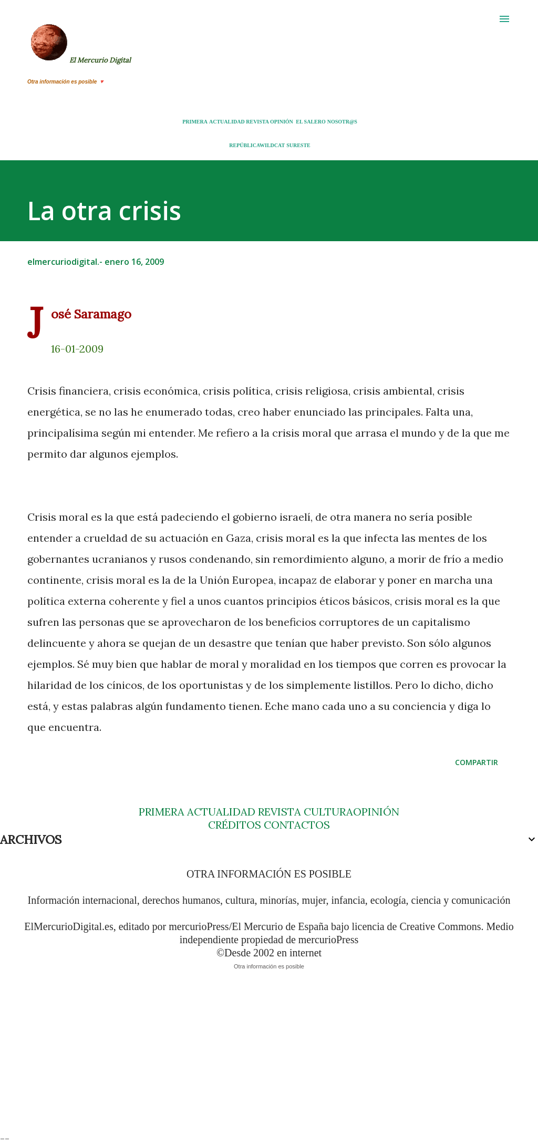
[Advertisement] (269, 1058)
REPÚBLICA (244, 145)
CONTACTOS (295, 824)
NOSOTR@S (342, 122)
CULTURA (328, 811)
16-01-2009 (77, 348)
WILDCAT (272, 145)
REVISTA (257, 122)
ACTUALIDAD (227, 122)
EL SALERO (310, 122)
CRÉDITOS (234, 824)
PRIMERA (195, 122)
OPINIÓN (281, 122)
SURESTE (298, 145)
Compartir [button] (476, 762)
